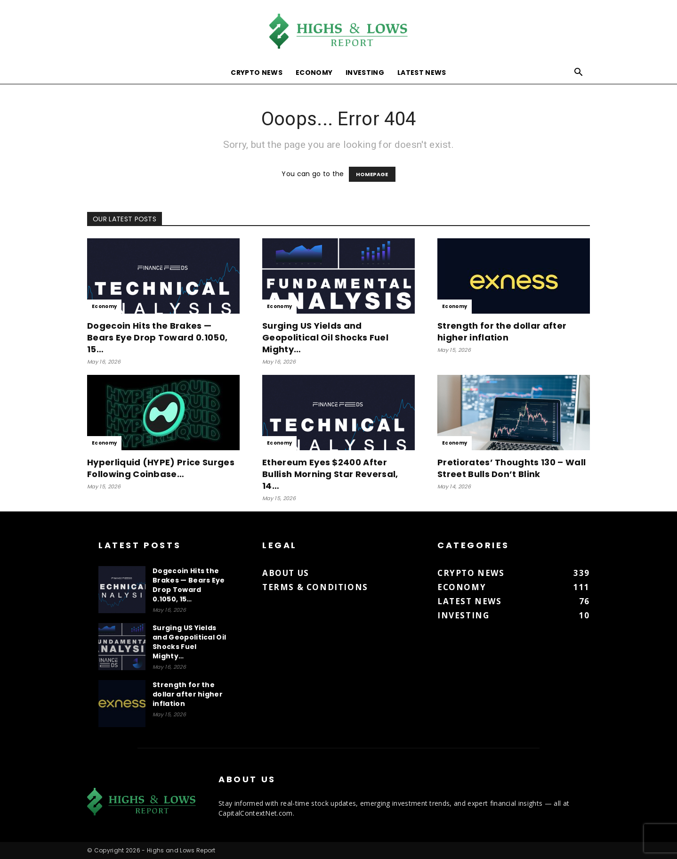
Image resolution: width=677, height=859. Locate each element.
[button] (578, 73)
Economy (314, 72)
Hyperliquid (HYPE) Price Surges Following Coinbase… (160, 468)
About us (285, 572)
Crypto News (256, 72)
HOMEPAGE (372, 174)
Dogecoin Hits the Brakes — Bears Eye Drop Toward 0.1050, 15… (157, 337)
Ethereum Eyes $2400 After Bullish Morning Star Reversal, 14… (330, 474)
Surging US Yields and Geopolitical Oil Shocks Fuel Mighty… (325, 337)
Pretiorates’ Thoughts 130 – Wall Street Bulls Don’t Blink (511, 468)
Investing (365, 72)
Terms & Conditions (315, 587)
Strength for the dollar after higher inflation (501, 331)
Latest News (421, 72)
